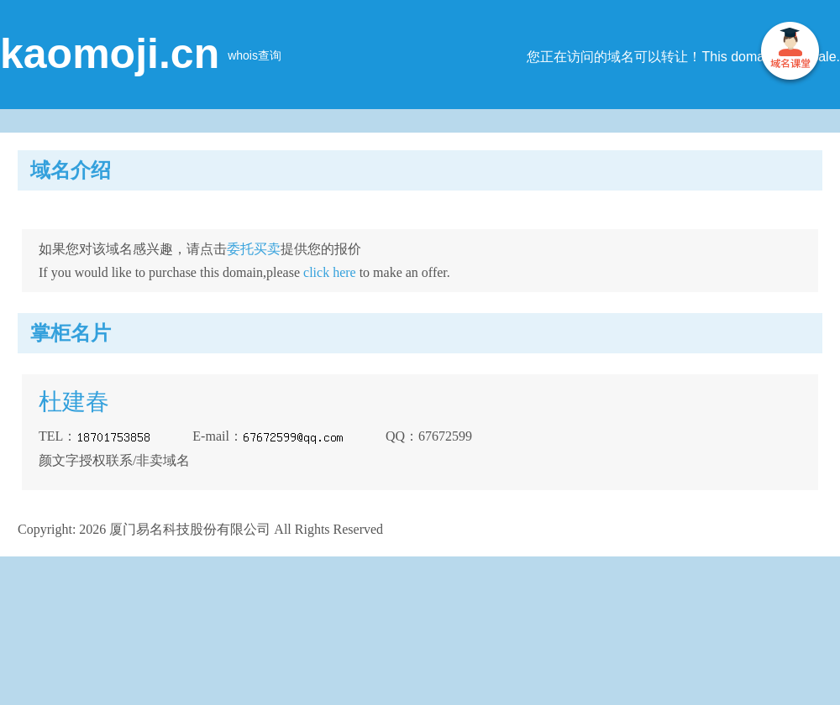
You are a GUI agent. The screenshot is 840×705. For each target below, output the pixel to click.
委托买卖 (254, 249)
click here (330, 272)
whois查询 (254, 55)
